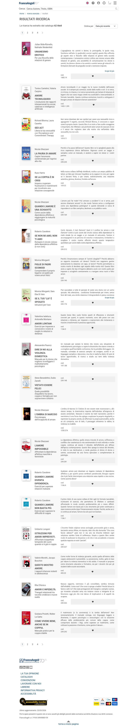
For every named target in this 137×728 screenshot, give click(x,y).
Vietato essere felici (43, 387)
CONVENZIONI (28, 680)
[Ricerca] (116, 9)
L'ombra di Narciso (46, 414)
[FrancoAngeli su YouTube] (31, 668)
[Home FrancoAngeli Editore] (29, 3)
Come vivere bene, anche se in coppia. (45, 624)
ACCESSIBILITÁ (28, 693)
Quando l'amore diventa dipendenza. (44, 480)
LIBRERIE (25, 687)
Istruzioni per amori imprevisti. (45, 535)
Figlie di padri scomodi (43, 266)
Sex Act (39, 127)
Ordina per (88, 26)
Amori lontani (43, 323)
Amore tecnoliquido (43, 97)
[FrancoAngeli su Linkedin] (24, 668)
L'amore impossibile (41, 447)
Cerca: (22, 8)
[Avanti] (42, 33)
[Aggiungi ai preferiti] (93, 76)
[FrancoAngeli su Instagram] (27, 668)
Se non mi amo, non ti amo (46, 237)
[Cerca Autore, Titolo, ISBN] (70, 9)
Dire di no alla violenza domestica (43, 353)
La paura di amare (45, 153)
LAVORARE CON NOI (31, 683)
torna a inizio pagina (68, 724)
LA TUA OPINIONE (30, 673)
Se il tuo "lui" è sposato (43, 300)
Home (22, 14)
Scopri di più (109, 71)
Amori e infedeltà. (45, 589)
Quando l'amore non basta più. (44, 506)
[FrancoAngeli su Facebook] (21, 668)
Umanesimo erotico (41, 53)
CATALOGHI (27, 677)
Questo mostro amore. (44, 567)
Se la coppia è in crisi (44, 179)
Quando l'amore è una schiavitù (45, 208)
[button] (86, 3)
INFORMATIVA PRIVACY (33, 690)
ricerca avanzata (33, 14)
